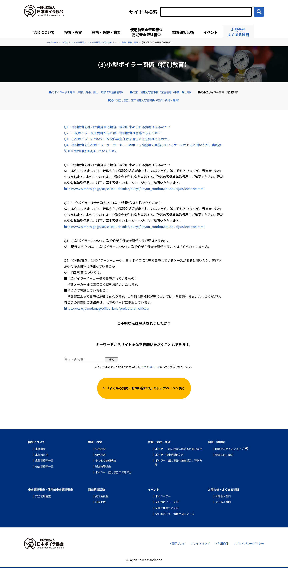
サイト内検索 (143, 11)
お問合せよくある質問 (238, 32)
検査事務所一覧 (44, 466)
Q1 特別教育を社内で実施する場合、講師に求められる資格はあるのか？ (117, 126)
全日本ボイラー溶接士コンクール (174, 514)
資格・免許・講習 (106, 32)
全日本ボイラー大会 (167, 502)
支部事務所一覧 (44, 460)
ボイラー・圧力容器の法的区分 (113, 472)
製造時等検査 (103, 466)
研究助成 (100, 502)
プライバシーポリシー (249, 543)
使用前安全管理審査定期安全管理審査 (146, 32)
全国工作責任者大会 (167, 508)
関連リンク (178, 543)
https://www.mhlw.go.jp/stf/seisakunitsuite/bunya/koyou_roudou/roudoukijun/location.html (134, 188)
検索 (111, 359)
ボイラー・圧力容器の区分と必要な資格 (178, 449)
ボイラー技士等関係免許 (169, 455)
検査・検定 (73, 32)
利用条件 (222, 543)
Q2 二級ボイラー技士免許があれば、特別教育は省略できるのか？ (112, 132)
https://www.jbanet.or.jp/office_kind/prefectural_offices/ (106, 308)
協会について (44, 32)
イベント (210, 32)
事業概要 (40, 449)
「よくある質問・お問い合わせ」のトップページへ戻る (145, 388)
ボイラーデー (163, 496)
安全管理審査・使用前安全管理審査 (50, 489)
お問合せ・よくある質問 (223, 489)
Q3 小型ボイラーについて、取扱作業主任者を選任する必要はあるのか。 (117, 138)
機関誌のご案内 (224, 455)
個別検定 (100, 455)
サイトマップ (200, 543)
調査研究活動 (183, 32)
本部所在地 (41, 455)
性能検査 (100, 449)
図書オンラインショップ (229, 449)
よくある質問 (223, 502)
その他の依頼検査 (105, 460)
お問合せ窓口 (223, 496)
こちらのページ (151, 367)
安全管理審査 (43, 496)
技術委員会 (101, 496)
